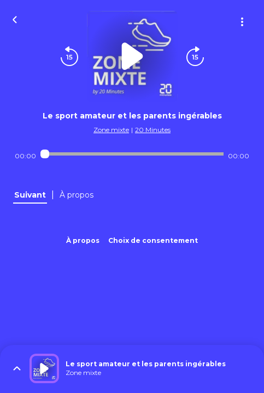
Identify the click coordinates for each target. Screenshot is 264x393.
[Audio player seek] (132, 154)
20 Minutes (153, 130)
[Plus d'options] (242, 22)
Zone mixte (111, 130)
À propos (82, 240)
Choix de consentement (153, 240)
